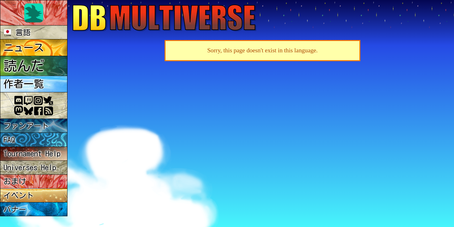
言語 (17, 32)
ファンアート (26, 126)
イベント (18, 195)
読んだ (23, 66)
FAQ (9, 139)
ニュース (23, 48)
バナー (14, 209)
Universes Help (29, 167)
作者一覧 (23, 84)
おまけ (14, 181)
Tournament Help (32, 153)
